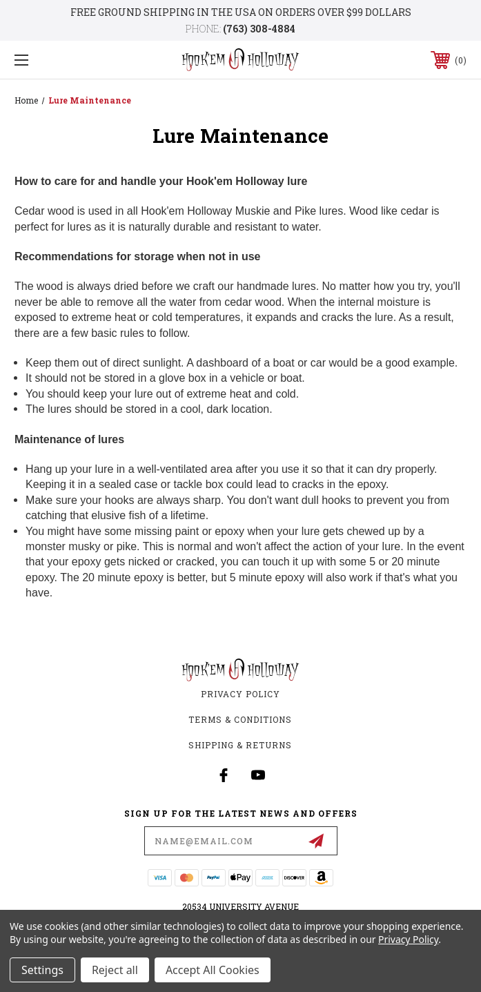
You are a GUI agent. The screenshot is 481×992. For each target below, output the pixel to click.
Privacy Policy (240, 693)
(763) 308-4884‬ (259, 28)
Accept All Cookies (212, 970)
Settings (42, 970)
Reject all (115, 970)
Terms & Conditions (240, 719)
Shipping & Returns (240, 744)
